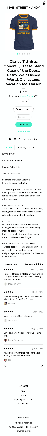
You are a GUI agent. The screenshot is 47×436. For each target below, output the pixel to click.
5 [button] (27, 54)
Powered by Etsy (23, 431)
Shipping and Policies (23, 399)
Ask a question (31, 139)
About (23, 395)
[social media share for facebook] (10, 139)
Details (8, 147)
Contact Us (23, 403)
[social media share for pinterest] (20, 139)
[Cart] (44, 4)
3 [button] (22, 54)
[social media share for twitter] (15, 139)
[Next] (42, 365)
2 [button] (19, 54)
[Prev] (5, 366)
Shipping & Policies (26, 147)
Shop (23, 391)
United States (26, 96)
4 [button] (24, 54)
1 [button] (17, 54)
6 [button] (29, 54)
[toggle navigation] (3, 3)
